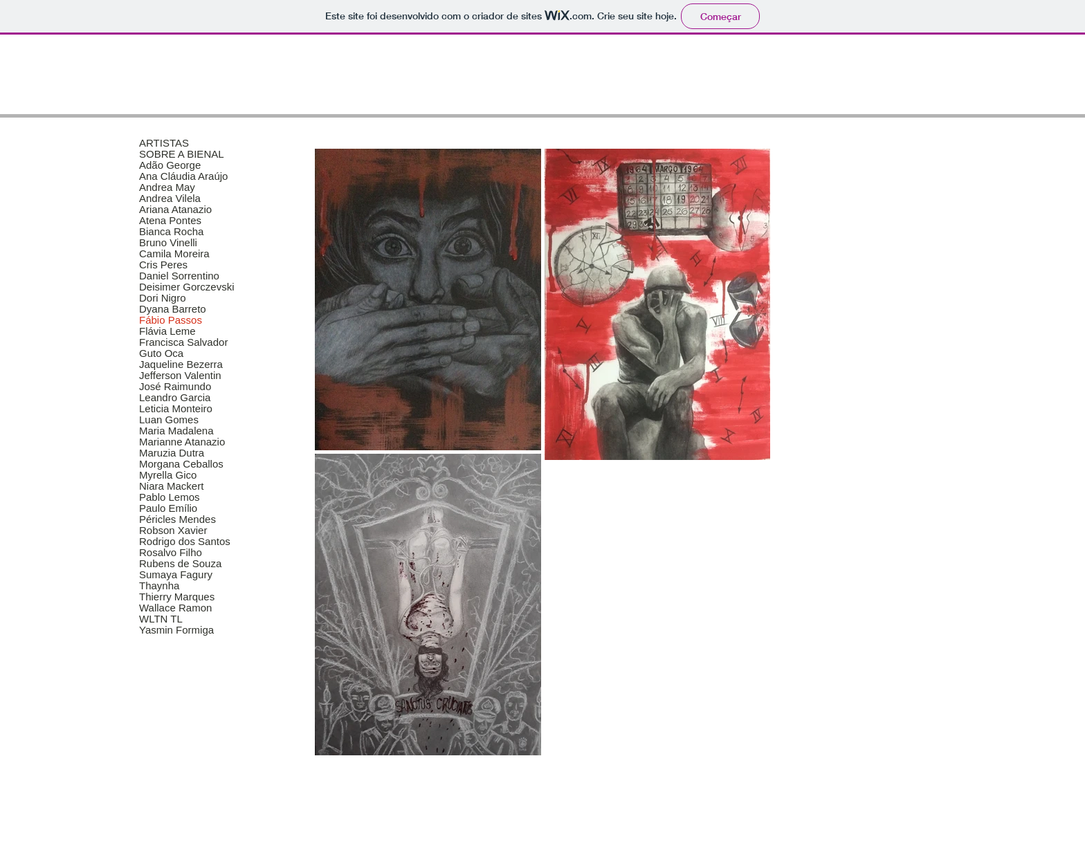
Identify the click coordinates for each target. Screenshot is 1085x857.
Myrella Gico (168, 475)
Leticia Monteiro (175, 408)
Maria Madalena (176, 430)
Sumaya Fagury (175, 574)
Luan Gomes (169, 419)
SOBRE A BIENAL (181, 154)
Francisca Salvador (183, 342)
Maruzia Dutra (171, 453)
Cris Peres (163, 264)
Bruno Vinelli (168, 242)
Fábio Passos (170, 320)
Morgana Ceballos (181, 464)
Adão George (170, 165)
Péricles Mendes (177, 519)
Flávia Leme (167, 331)
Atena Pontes (170, 220)
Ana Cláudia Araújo (183, 176)
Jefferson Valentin (180, 375)
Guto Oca (161, 353)
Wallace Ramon (175, 608)
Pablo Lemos (169, 497)
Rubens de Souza (180, 563)
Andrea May (167, 187)
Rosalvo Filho (170, 552)
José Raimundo (175, 386)
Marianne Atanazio (182, 442)
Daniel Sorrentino (179, 276)
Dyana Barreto (172, 309)
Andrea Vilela (170, 198)
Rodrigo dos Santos (184, 541)
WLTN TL (161, 619)
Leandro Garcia (174, 397)
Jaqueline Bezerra (181, 364)
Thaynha (159, 585)
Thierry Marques (177, 596)
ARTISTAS (164, 143)
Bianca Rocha (171, 231)
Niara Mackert (171, 486)
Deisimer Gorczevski (187, 287)
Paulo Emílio (168, 508)
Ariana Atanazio (175, 209)
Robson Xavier (173, 530)
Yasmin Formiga (176, 630)
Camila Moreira (174, 253)
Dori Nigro (162, 298)
